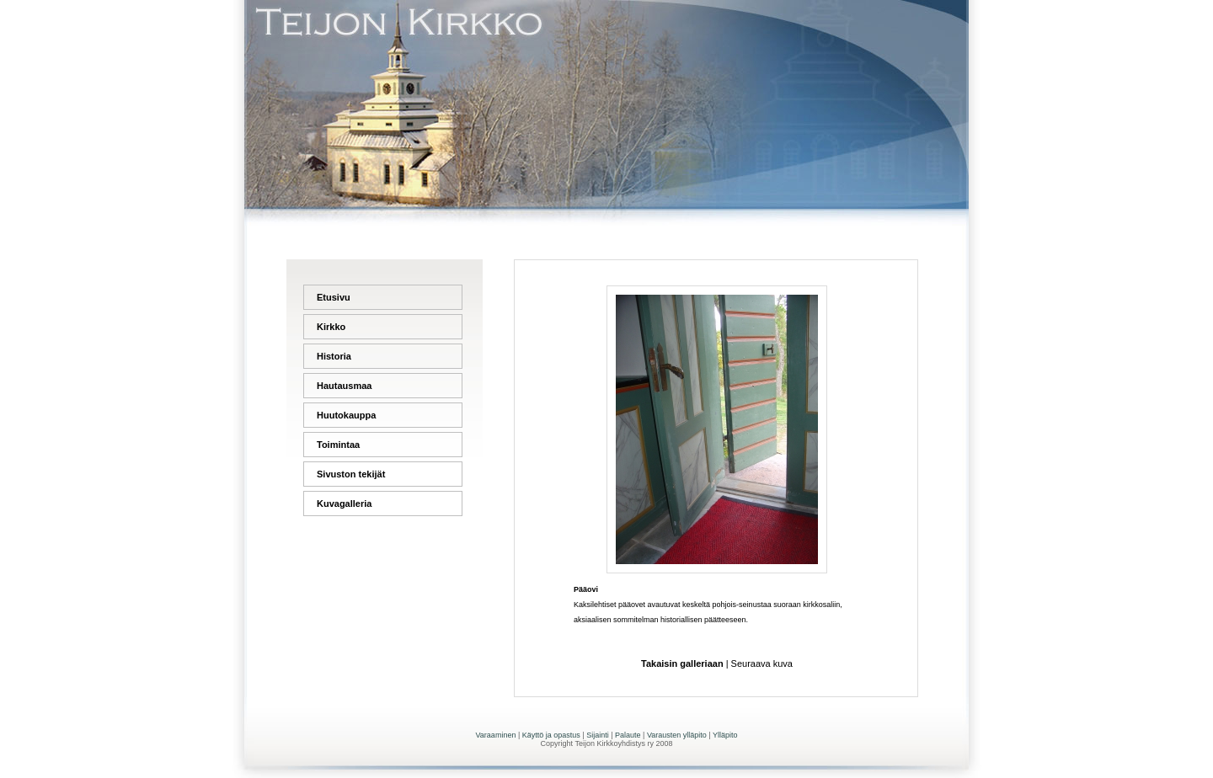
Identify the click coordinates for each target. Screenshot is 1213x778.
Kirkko (331, 327)
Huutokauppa (346, 415)
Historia (334, 356)
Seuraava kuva (762, 663)
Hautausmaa (344, 386)
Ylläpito (725, 735)
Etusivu (333, 297)
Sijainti (597, 735)
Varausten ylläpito (677, 735)
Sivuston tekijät (351, 474)
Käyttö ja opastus (551, 735)
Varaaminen (496, 735)
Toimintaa (338, 445)
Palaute (628, 735)
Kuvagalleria (344, 503)
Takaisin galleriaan (682, 663)
